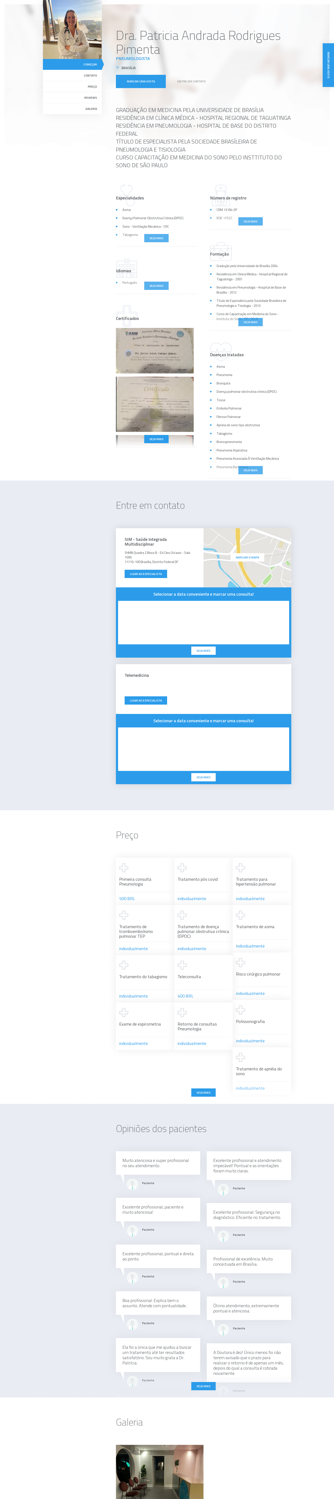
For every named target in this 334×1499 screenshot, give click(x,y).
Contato (90, 75)
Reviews (90, 97)
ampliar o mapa (247, 557)
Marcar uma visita (141, 81)
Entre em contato (191, 81)
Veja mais (156, 439)
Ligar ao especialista (146, 574)
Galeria (91, 108)
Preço (92, 86)
